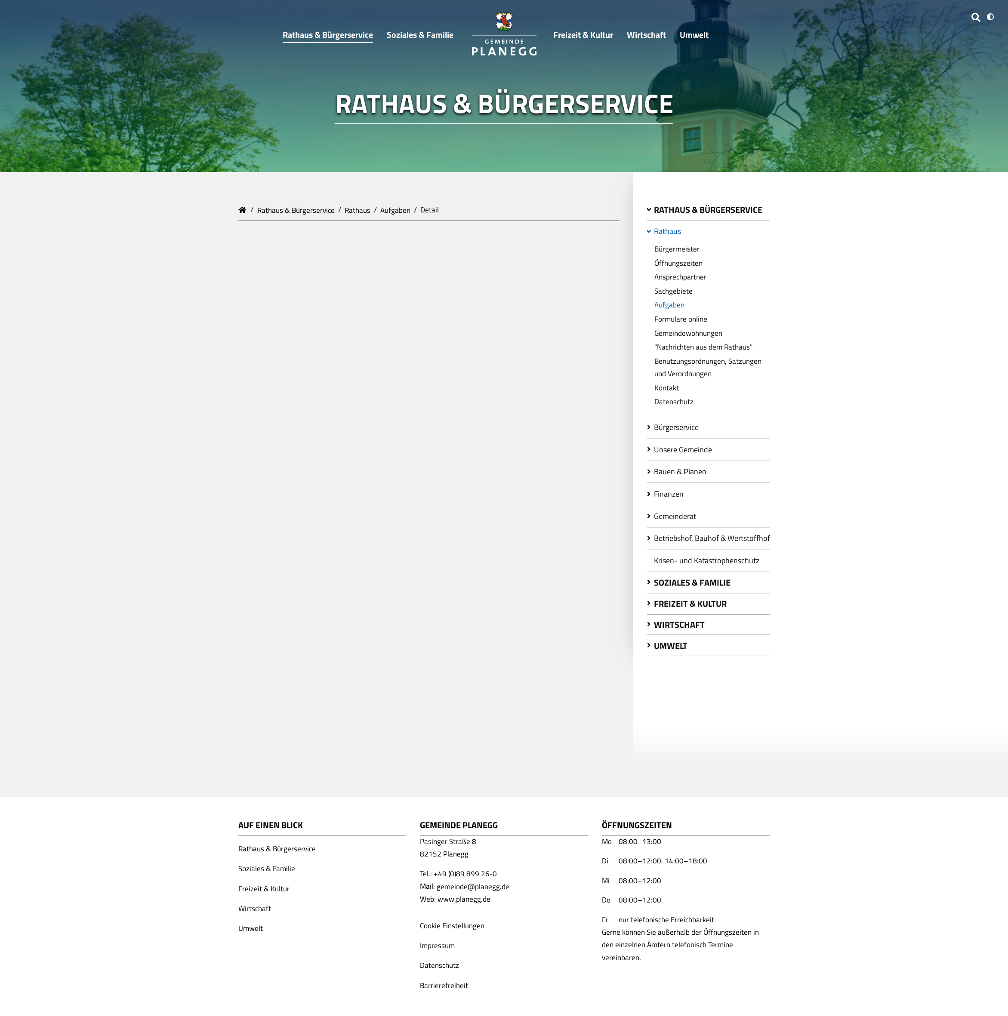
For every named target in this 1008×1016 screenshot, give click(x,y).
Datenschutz (439, 965)
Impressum (437, 945)
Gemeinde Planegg (243, 209)
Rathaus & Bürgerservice (296, 209)
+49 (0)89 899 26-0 (465, 873)
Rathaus (357, 209)
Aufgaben (395, 209)
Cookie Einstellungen (452, 925)
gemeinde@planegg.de (473, 886)
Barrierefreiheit (444, 985)
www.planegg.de (464, 899)
